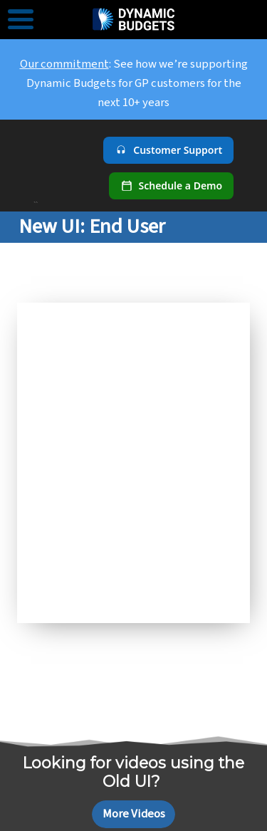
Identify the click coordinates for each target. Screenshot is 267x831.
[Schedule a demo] (171, 185)
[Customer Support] (168, 150)
